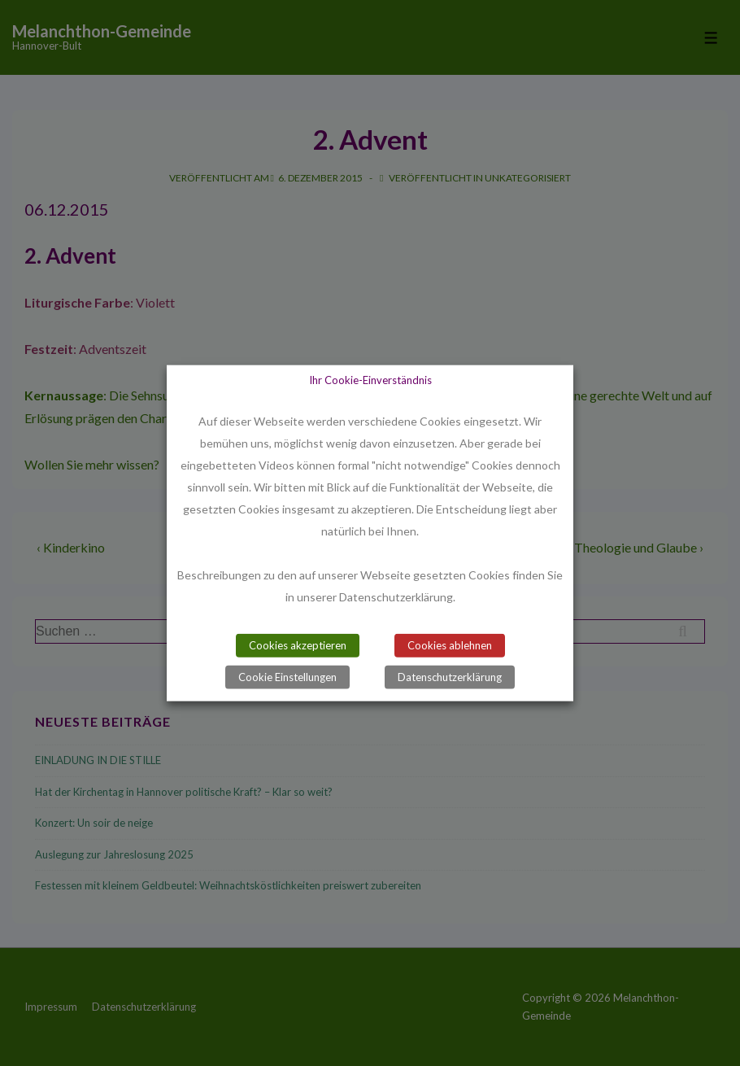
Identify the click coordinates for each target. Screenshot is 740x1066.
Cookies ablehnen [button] (449, 644)
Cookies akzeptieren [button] (297, 644)
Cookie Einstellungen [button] (287, 676)
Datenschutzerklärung (450, 676)
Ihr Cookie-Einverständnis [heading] (370, 380)
